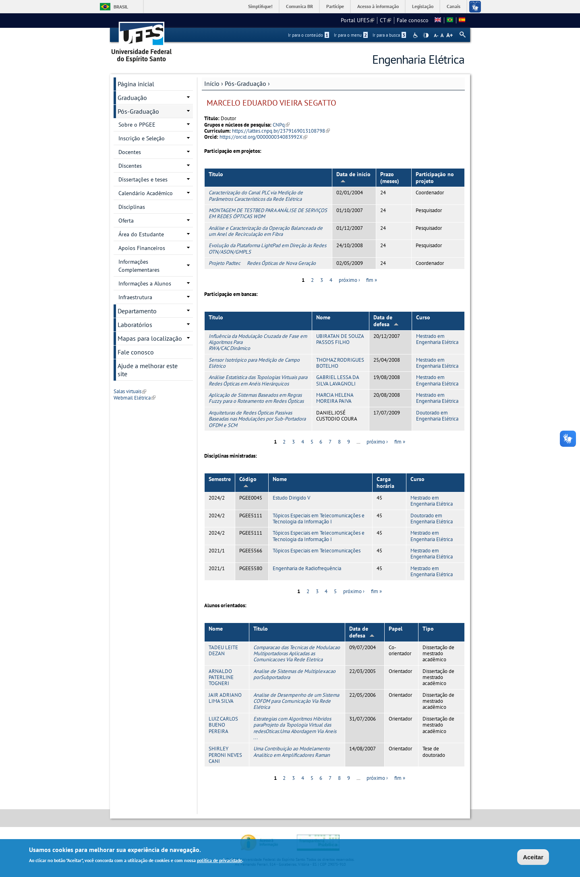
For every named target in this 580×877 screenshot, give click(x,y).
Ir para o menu (351, 35)
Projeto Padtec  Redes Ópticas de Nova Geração (262, 263)
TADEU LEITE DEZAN (223, 650)
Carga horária (385, 482)
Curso (423, 317)
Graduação (132, 98)
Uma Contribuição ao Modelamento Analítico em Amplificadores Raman (291, 751)
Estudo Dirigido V (291, 497)
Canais (453, 6)
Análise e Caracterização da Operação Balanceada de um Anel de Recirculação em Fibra (266, 231)
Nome (323, 317)
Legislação (422, 6)
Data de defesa (386, 321)
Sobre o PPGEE (136, 124)
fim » (371, 280)
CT (385, 20)
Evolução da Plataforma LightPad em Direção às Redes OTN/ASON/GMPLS (267, 248)
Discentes (130, 165)
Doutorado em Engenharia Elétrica (437, 415)
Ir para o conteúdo (308, 35)
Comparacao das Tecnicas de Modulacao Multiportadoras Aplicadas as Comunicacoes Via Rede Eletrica (296, 653)
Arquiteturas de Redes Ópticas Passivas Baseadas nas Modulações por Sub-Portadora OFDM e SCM (257, 419)
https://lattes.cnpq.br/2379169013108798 (281, 130)
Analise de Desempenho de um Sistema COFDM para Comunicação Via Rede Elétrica (296, 701)
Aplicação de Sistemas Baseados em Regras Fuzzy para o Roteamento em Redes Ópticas (256, 398)
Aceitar (533, 857)
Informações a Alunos (144, 283)
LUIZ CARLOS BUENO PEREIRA (223, 725)
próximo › (349, 280)
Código (248, 481)
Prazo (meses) (389, 178)
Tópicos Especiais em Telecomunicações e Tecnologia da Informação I (319, 518)
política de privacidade (219, 861)
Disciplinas (131, 206)
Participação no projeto (435, 178)
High (426, 35)
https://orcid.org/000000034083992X (263, 136)
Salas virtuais (130, 391)
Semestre (220, 479)
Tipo (428, 628)
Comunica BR (299, 6)
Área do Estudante (141, 234)
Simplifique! (260, 6)
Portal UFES (357, 20)
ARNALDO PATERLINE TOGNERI (221, 677)
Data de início (353, 177)
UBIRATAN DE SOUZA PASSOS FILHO (340, 339)
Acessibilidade (416, 35)
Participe (335, 6)
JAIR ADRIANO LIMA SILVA (225, 698)
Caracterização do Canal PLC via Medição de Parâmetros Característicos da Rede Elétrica (256, 195)
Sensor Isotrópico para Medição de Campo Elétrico (254, 362)
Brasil (121, 7)
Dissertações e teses (143, 179)
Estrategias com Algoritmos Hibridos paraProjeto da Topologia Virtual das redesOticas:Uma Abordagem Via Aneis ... (294, 728)
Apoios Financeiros (141, 248)
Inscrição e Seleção (141, 138)
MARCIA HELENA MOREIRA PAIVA (334, 398)
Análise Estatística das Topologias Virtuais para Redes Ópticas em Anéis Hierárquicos (258, 380)
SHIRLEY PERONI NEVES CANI (225, 755)
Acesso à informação (378, 6)
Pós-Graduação (245, 83)
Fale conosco (413, 20)
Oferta (126, 220)
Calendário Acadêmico (145, 193)
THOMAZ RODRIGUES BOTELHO (340, 362)
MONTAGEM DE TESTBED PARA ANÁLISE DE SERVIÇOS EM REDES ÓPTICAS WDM (268, 213)
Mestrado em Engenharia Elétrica (437, 339)
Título (216, 174)
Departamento (137, 311)
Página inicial (136, 84)
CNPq (281, 124)
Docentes (129, 152)
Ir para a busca (389, 35)
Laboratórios (135, 325)
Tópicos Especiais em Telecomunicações (316, 550)
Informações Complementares (139, 265)
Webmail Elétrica (134, 397)
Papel (395, 628)
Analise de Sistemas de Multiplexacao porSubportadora (294, 674)
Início (212, 83)
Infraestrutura (135, 297)
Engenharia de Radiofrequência (307, 568)
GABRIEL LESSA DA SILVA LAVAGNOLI (337, 380)
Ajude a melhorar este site (148, 370)
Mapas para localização (150, 338)
